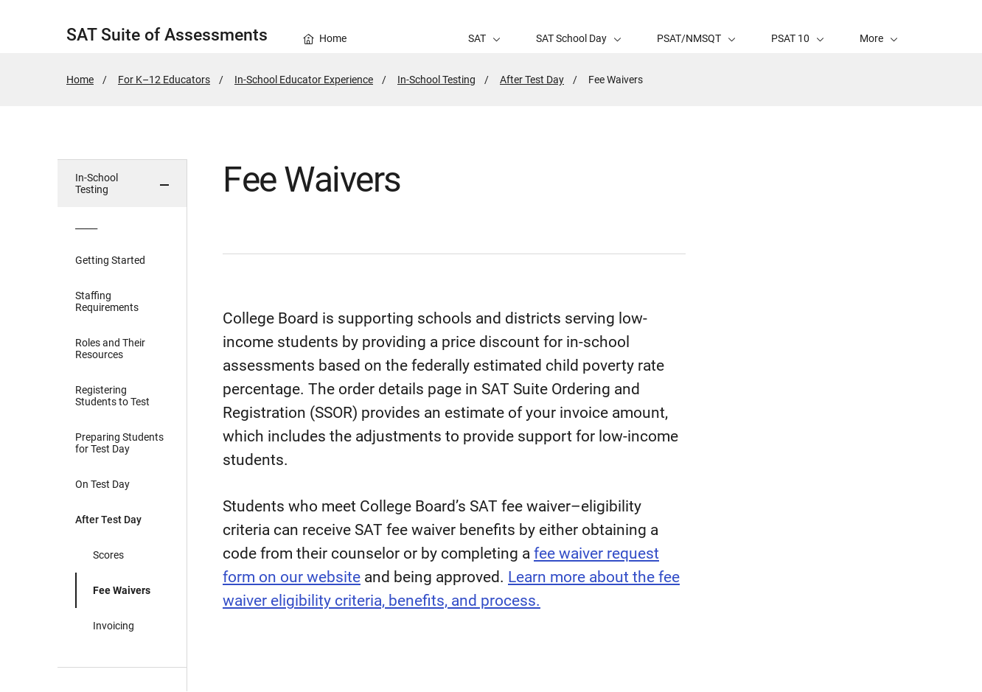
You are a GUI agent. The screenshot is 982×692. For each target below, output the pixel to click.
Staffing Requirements (107, 301)
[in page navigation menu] (122, 425)
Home (80, 79)
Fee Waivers (121, 590)
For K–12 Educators (164, 79)
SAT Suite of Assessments (167, 35)
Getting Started (110, 260)
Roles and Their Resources (110, 348)
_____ (86, 225)
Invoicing (113, 626)
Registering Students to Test (112, 396)
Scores (108, 555)
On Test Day (102, 484)
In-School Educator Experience (303, 79)
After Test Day (532, 79)
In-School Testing (436, 79)
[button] (879, 26)
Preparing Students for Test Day (119, 443)
